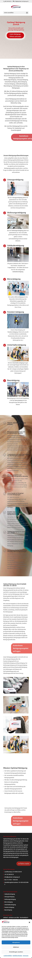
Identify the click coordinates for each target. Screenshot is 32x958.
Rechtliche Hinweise (17, 955)
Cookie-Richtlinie (8, 955)
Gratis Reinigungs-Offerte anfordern (15, 35)
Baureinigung (13, 380)
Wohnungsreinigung (16, 212)
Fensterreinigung (9, 907)
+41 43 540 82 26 (9, 874)
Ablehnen (16, 947)
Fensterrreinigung (15, 312)
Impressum (25, 955)
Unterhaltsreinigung (16, 345)
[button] (29, 922)
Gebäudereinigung (15, 245)
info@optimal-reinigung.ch (12, 877)
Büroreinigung (14, 279)
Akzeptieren (16, 942)
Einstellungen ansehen (16, 952)
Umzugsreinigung (15, 180)
